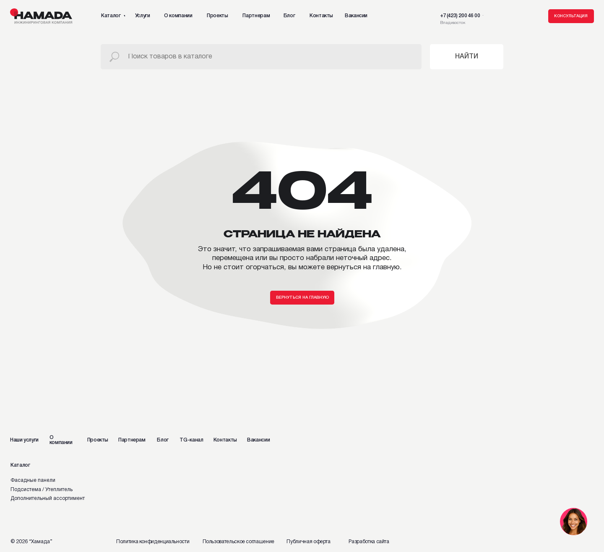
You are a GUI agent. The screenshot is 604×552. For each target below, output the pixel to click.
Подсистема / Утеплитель (41, 489)
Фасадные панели (32, 480)
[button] (571, 16)
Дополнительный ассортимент (47, 498)
